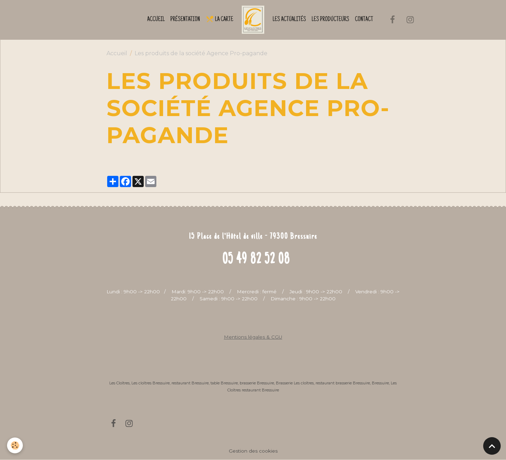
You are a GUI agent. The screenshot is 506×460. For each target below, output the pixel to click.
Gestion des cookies (253, 451)
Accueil (156, 19)
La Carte (219, 19)
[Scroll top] (492, 446)
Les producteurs (330, 19)
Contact (364, 19)
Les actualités (289, 19)
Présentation (185, 19)
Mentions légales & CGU (253, 337)
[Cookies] (15, 445)
